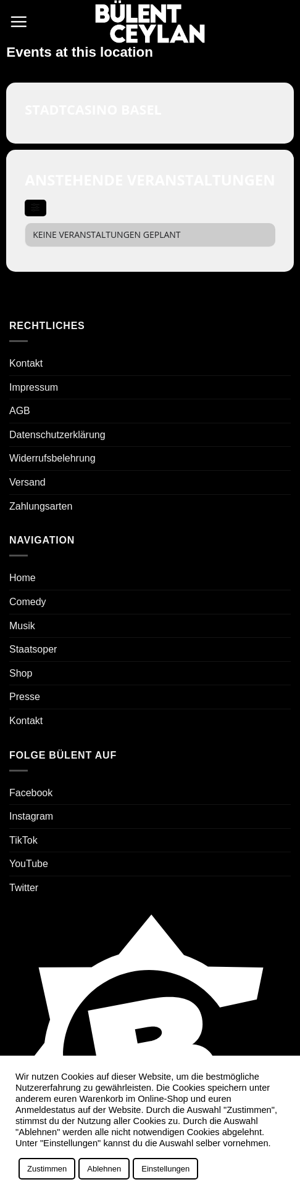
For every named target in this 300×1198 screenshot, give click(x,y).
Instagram (31, 816)
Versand (27, 482)
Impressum (33, 387)
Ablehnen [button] (104, 1168)
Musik (22, 626)
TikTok (23, 840)
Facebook (30, 793)
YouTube (28, 863)
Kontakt (26, 363)
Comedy (27, 602)
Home (22, 578)
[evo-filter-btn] (35, 208)
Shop (20, 673)
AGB (19, 410)
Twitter (23, 887)
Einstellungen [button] (165, 1168)
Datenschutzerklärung (57, 435)
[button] (18, 21)
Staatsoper (33, 649)
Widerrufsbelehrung (52, 458)
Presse (24, 696)
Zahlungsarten (40, 506)
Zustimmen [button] (47, 1168)
